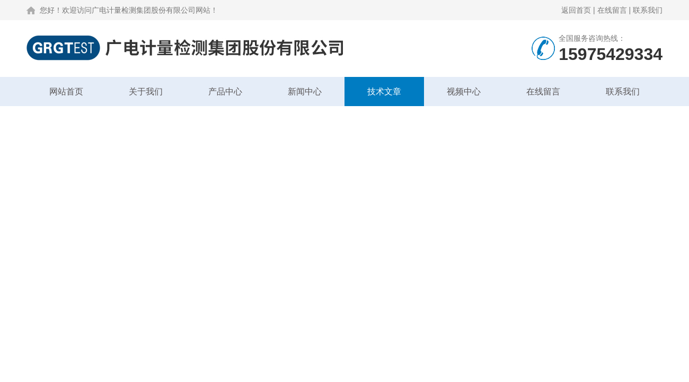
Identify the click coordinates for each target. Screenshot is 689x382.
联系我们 (647, 10)
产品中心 (225, 91)
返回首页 (576, 10)
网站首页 (66, 91)
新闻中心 (305, 91)
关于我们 (146, 91)
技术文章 (384, 91)
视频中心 (464, 91)
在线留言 (612, 10)
